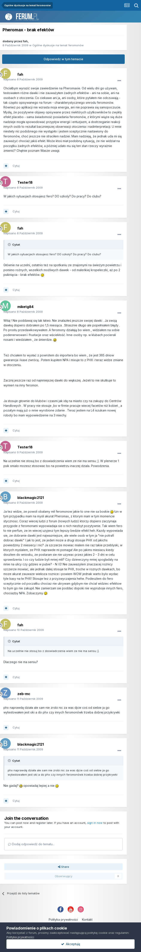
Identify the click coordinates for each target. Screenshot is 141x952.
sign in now (95, 822)
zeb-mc (23, 694)
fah (25, 41)
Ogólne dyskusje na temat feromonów (58, 45)
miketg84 (25, 307)
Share (63, 866)
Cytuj (16, 165)
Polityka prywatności (63, 919)
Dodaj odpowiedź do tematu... (31, 844)
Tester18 (25, 182)
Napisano (23, 79)
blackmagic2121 (30, 498)
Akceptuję (70, 944)
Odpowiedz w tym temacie (63, 59)
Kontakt (87, 919)
